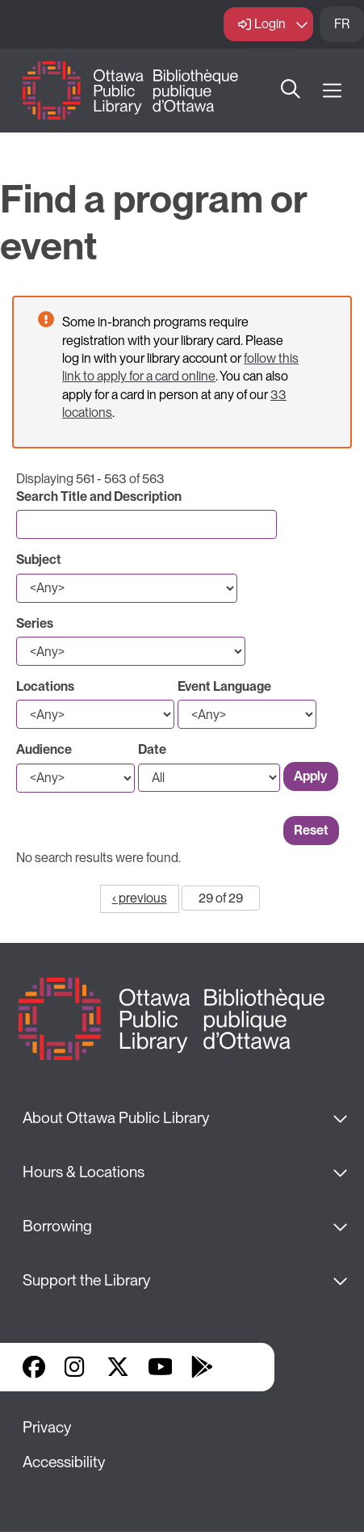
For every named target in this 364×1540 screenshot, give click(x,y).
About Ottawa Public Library (116, 1118)
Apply (311, 776)
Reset (311, 830)
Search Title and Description (99, 496)
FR (341, 24)
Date (152, 749)
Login (270, 24)
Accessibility (64, 1462)
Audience (44, 749)
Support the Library (86, 1280)
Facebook (34, 1367)
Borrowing (57, 1226)
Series (34, 623)
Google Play (201, 1367)
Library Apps (243, 1367)
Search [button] (290, 90)
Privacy (47, 1427)
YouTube (160, 1367)
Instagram (76, 1367)
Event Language (224, 686)
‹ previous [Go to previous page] (139, 898)
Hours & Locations (83, 1172)
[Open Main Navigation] (332, 91)
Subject (38, 559)
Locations (45, 686)
